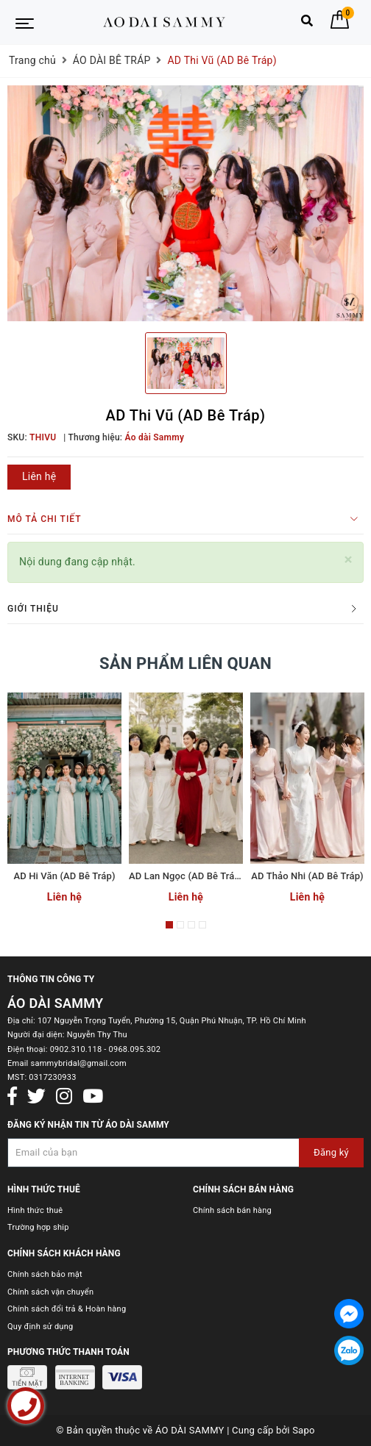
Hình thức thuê (35, 1210)
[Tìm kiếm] (307, 24)
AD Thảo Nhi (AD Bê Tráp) (307, 875)
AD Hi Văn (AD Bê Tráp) (64, 875)
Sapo (303, 1430)
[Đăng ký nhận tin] (185, 1152)
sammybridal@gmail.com (78, 1063)
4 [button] (202, 924)
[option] (185, 203)
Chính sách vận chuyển (50, 1292)
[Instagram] (64, 1096)
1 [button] (169, 924)
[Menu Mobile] (25, 22)
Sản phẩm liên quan (185, 663)
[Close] (348, 560)
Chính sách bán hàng (232, 1210)
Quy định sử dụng (40, 1326)
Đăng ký (331, 1152)
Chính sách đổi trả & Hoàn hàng (66, 1309)
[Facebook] (12, 1096)
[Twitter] (36, 1096)
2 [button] (180, 924)
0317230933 (52, 1077)
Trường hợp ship (38, 1227)
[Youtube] (92, 1096)
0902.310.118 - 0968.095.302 (105, 1049)
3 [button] (191, 924)
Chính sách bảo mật (44, 1274)
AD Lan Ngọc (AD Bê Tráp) (186, 875)
